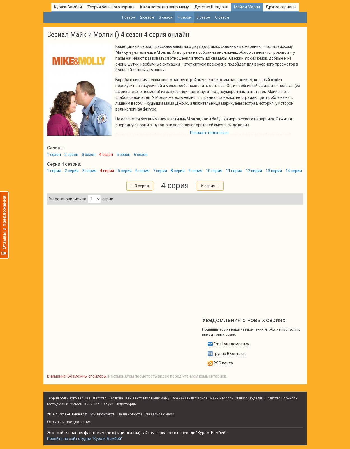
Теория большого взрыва (111, 7)
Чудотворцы (126, 404)
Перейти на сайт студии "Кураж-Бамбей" (84, 438)
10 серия (214, 171)
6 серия (142, 171)
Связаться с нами (159, 414)
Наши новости (129, 414)
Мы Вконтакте (102, 414)
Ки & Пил (91, 404)
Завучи (107, 404)
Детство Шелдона (211, 7)
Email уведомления (228, 344)
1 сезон (128, 17)
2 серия (72, 171)
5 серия (125, 171)
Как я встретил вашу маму (164, 7)
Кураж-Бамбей (68, 7)
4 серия (107, 171)
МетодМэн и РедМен (64, 404)
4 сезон (184, 17)
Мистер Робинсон (283, 398)
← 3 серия (139, 186)
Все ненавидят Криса (189, 398)
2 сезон (147, 17)
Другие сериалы (281, 7)
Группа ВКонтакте (227, 353)
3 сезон (166, 17)
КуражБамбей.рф (73, 414)
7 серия (160, 171)
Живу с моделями (251, 398)
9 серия (195, 171)
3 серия (89, 171)
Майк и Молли (247, 7)
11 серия (234, 171)
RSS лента (220, 363)
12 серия (254, 171)
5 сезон (203, 17)
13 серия (274, 171)
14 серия (294, 171)
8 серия (178, 171)
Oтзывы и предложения (69, 422)
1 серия (54, 171)
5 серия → (210, 186)
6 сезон (222, 17)
